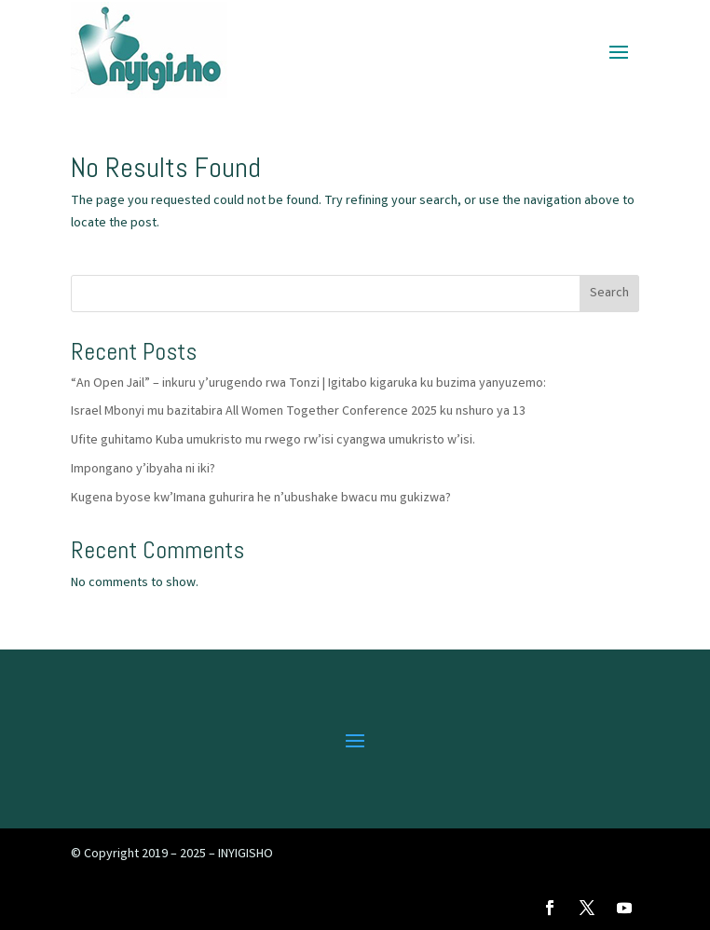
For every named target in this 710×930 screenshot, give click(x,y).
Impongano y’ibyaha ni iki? (143, 469)
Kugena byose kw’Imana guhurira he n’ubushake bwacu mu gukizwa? (261, 498)
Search (609, 293)
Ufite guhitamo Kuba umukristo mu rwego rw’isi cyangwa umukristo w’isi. (273, 440)
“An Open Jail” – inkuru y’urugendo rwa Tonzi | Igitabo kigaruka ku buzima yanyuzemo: (308, 384)
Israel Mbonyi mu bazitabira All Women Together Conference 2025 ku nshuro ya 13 (298, 412)
